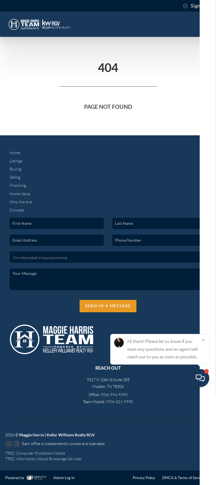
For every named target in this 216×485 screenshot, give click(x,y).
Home (15, 153)
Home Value (20, 194)
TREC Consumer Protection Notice (35, 453)
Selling (15, 177)
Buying (15, 169)
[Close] (203, 431)
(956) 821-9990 (119, 401)
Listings (16, 161)
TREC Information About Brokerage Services (43, 459)
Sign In (194, 6)
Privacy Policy (144, 478)
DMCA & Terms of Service (183, 478)
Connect (17, 210)
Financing (18, 185)
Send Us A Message (108, 306)
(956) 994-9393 (113, 394)
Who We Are (21, 202)
